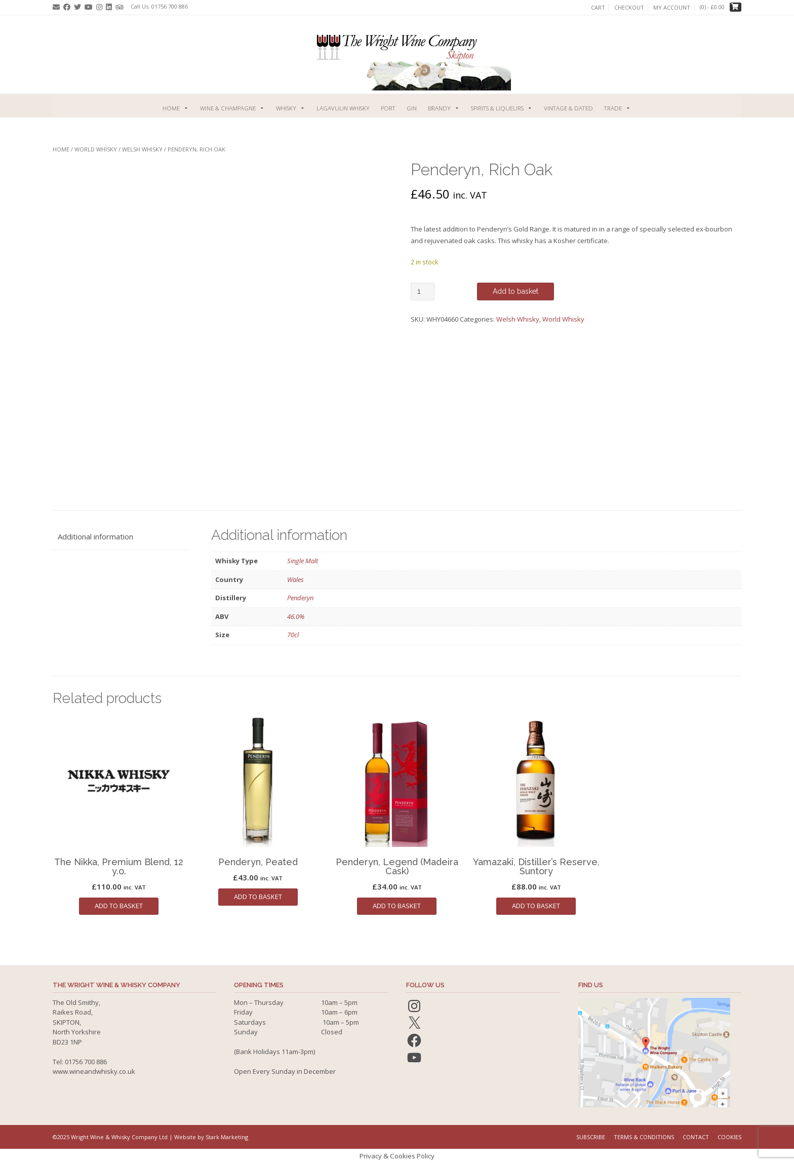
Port (388, 108)
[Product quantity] (422, 291)
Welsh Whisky (142, 149)
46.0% (295, 616)
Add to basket (515, 291)
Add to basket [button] (119, 905)
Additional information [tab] (95, 536)
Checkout (629, 7)
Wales (295, 579)
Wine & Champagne (232, 108)
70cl (293, 634)
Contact (696, 1137)
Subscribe (590, 1137)
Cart (598, 7)
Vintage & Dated (568, 108)
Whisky (290, 108)
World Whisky (95, 149)
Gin (412, 108)
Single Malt (302, 560)
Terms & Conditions (644, 1137)
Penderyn (300, 597)
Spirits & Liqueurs (502, 108)
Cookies (729, 1137)
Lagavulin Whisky (343, 108)
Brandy (444, 108)
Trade (617, 108)
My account (671, 7)
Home (176, 108)
